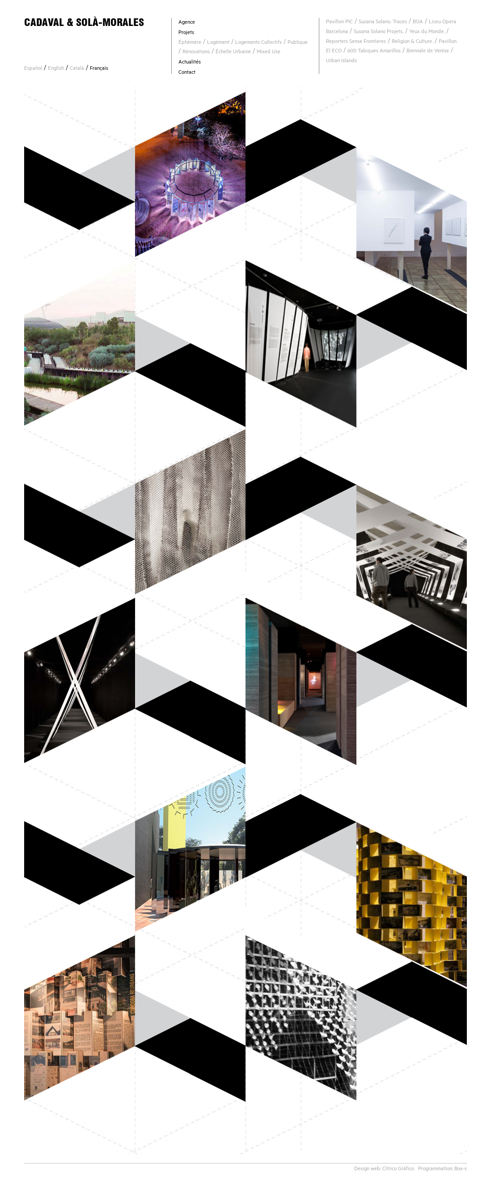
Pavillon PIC (339, 23)
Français (99, 69)
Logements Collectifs (258, 43)
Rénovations (196, 52)
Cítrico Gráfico (398, 1169)
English (56, 69)
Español (33, 69)
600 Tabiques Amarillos (374, 52)
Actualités (189, 63)
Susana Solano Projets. (378, 32)
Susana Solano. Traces (383, 23)
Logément (218, 43)
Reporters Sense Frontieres (356, 42)
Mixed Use (268, 52)
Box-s (460, 1169)
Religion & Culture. (412, 42)
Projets (186, 33)
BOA (418, 23)
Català (77, 69)
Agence (186, 23)
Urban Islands (341, 61)
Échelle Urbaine (233, 52)
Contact (186, 73)
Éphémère (189, 43)
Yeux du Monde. (426, 32)
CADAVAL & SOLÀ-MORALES (84, 22)
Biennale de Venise (427, 52)
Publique (298, 43)
